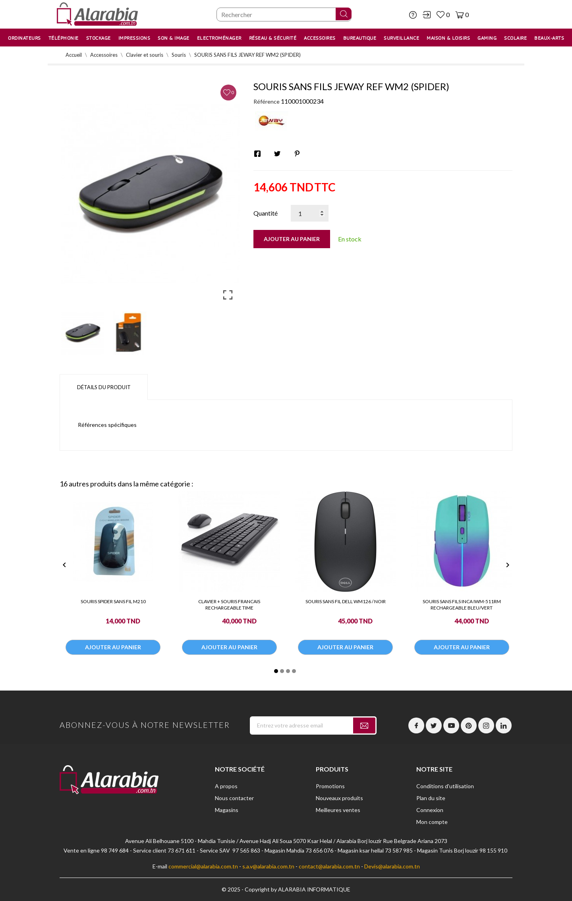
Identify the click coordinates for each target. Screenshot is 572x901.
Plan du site (430, 798)
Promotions (330, 786)
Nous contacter (234, 798)
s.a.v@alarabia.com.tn (268, 866)
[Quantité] (310, 213)
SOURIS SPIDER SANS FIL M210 (113, 601)
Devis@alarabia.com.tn (392, 866)
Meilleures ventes (338, 809)
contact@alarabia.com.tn (329, 866)
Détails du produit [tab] (104, 387)
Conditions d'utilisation (445, 786)
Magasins (226, 809)
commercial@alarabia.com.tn (203, 866)
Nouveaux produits (339, 798)
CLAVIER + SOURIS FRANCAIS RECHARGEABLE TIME (229, 604)
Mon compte (432, 821)
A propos (226, 786)
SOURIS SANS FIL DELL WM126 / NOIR (345, 601)
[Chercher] (284, 14)
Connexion (429, 809)
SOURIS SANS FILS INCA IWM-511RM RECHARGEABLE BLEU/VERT (462, 604)
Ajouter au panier (292, 238)
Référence (266, 101)
